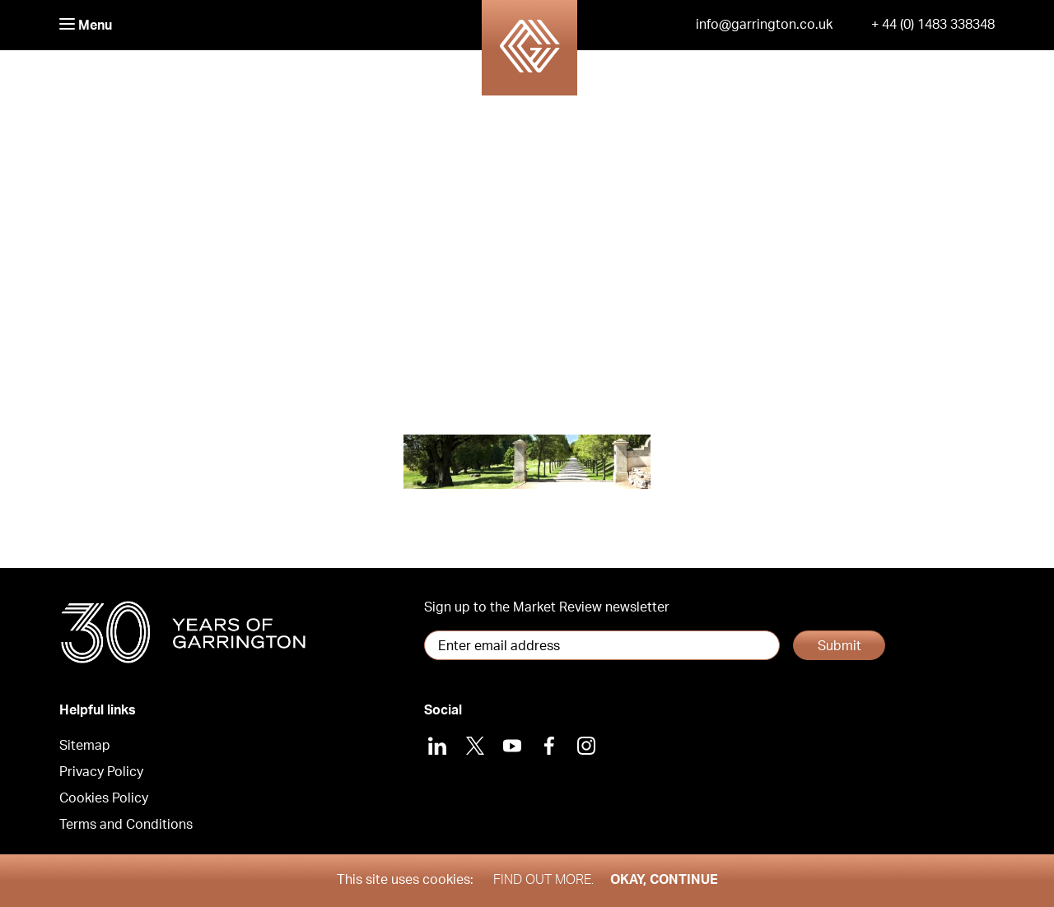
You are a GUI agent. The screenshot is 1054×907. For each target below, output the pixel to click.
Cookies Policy (103, 798)
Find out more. (543, 879)
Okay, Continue (664, 879)
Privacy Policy (101, 772)
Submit (839, 646)
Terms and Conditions (126, 824)
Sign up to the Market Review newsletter (546, 607)
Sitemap (84, 745)
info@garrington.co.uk (764, 24)
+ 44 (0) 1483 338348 (933, 24)
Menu (85, 25)
